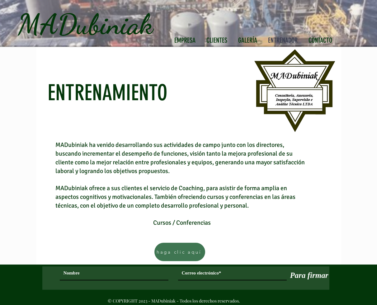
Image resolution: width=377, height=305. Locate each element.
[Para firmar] (309, 275)
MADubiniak (85, 24)
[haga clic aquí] (179, 252)
